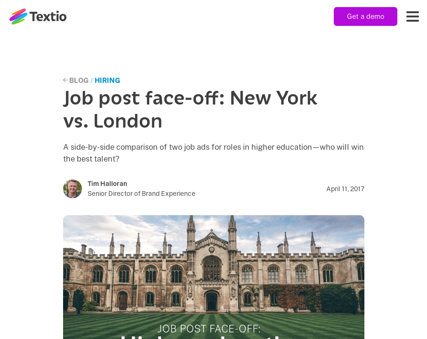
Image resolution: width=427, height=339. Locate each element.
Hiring (107, 80)
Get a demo (365, 16)
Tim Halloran (107, 183)
